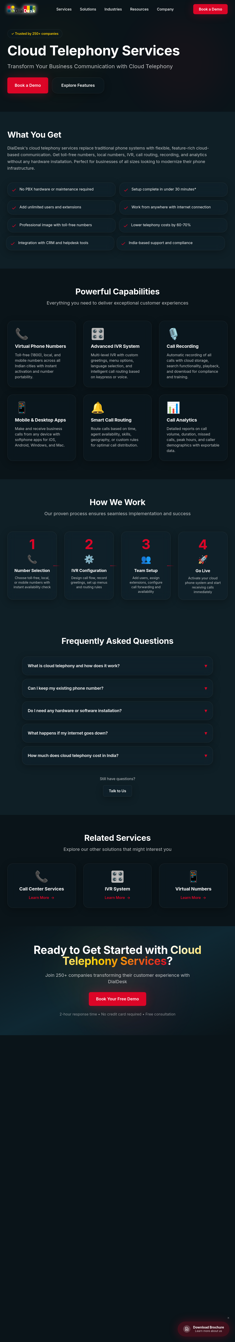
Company (165, 9)
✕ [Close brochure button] (228, 1318)
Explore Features (78, 85)
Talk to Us (117, 791)
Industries (113, 9)
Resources (139, 9)
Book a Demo (210, 9)
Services (64, 9)
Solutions (88, 9)
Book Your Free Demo (117, 999)
